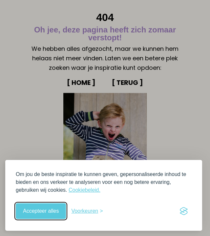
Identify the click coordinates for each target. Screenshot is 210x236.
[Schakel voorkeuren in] (87, 211)
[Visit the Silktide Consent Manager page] (184, 211)
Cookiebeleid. (84, 190)
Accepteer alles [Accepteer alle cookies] (41, 211)
